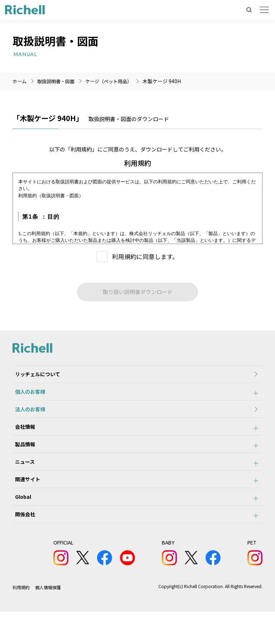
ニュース (22, 473)
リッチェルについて (35, 375)
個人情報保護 (48, 606)
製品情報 (23, 453)
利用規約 (21, 606)
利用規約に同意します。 (145, 256)
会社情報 (23, 434)
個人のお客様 (28, 394)
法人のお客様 (28, 414)
